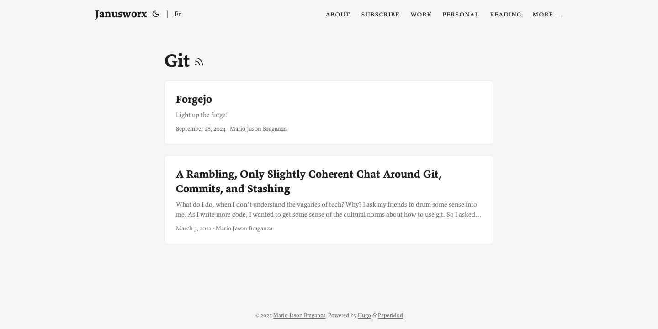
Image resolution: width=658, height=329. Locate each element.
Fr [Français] (178, 13)
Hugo (364, 315)
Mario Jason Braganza (299, 315)
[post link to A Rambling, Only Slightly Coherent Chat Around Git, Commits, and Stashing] (329, 200)
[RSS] (199, 60)
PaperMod (390, 315)
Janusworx (121, 13)
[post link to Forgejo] (329, 112)
